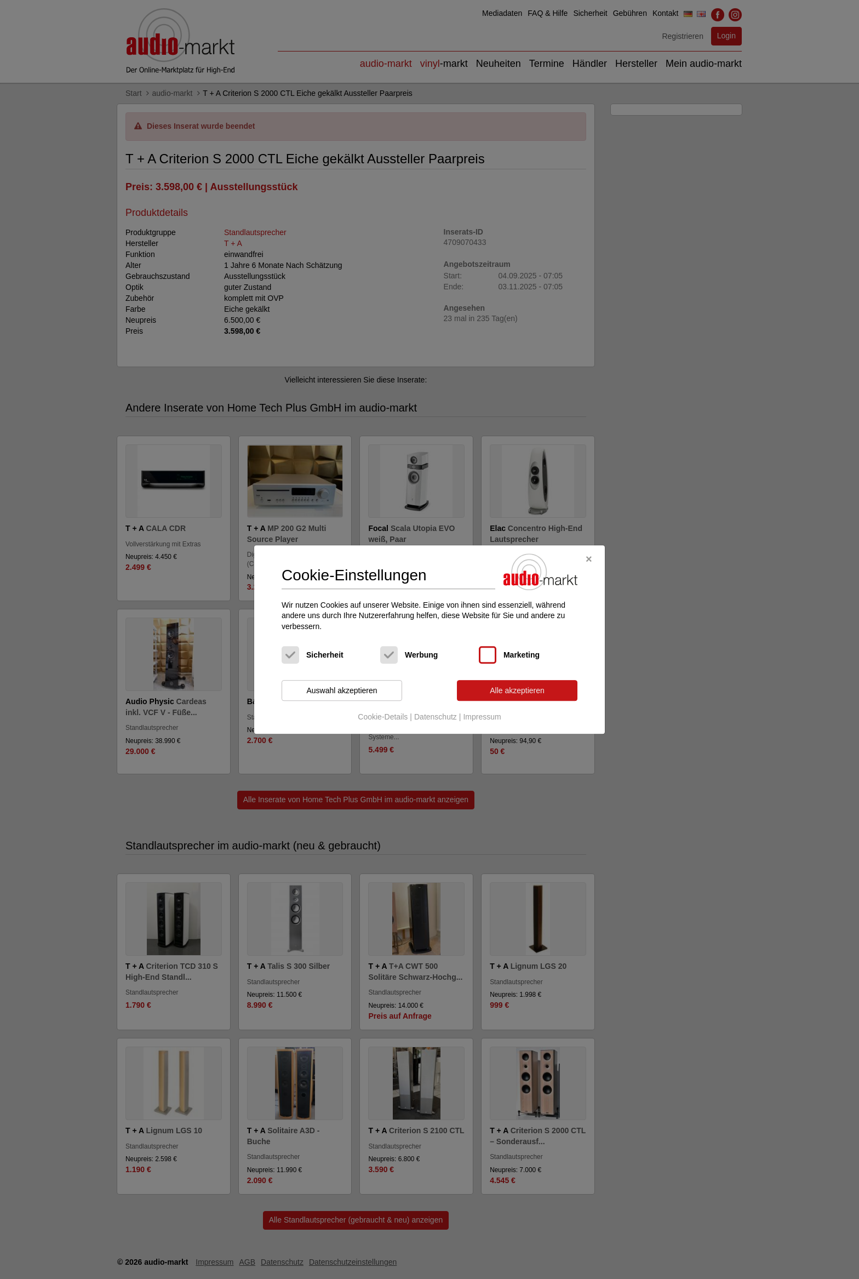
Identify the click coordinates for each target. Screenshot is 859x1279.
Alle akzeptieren (517, 690)
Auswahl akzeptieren (341, 690)
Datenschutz (435, 716)
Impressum (482, 716)
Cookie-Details (383, 716)
